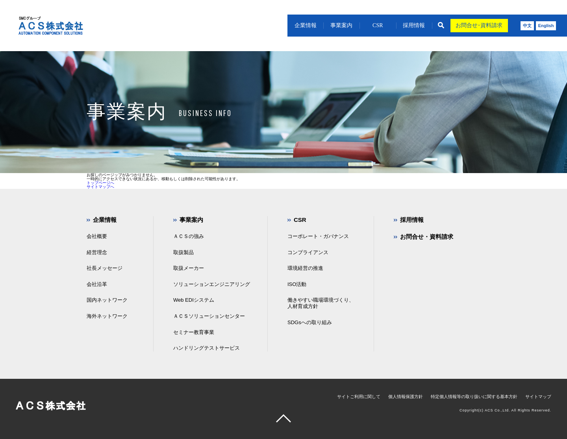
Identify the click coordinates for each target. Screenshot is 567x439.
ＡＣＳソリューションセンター (209, 316)
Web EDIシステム (193, 300)
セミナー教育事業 (193, 332)
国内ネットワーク (107, 300)
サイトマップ (538, 397)
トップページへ (100, 183)
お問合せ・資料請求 (426, 236)
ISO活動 (296, 284)
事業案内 (341, 25)
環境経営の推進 (305, 268)
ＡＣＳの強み (188, 236)
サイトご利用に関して (358, 397)
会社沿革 (97, 284)
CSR (377, 25)
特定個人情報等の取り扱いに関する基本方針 (474, 397)
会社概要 (97, 236)
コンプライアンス (307, 252)
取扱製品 (183, 252)
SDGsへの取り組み (309, 322)
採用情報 (414, 25)
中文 (527, 25)
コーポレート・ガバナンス (318, 236)
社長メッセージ (104, 268)
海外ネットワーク (107, 316)
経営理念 (97, 252)
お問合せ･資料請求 (479, 25)
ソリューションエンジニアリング (211, 284)
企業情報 (306, 25)
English (546, 25)
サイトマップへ (100, 186)
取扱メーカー (188, 268)
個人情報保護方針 (405, 397)
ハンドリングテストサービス (206, 348)
